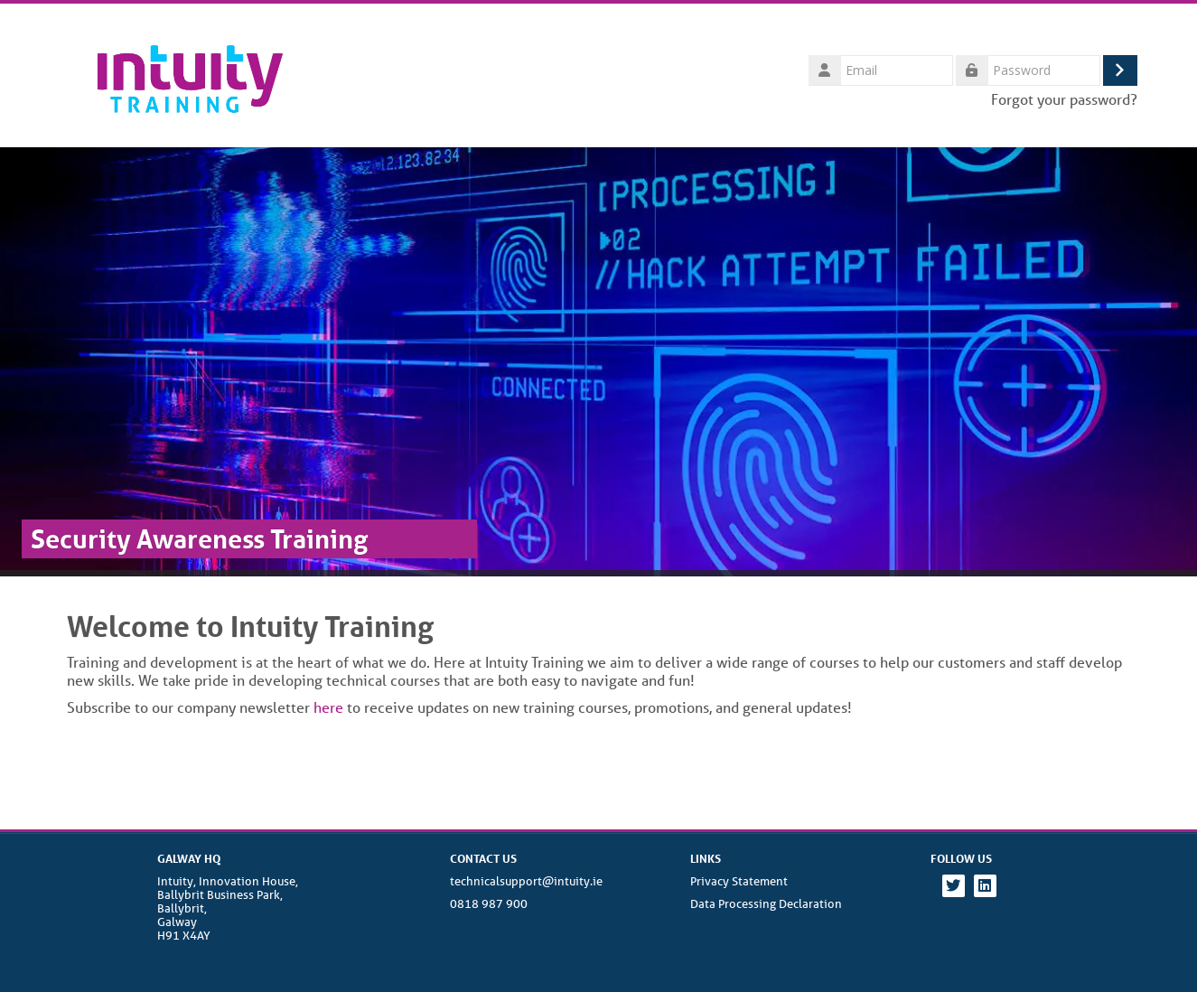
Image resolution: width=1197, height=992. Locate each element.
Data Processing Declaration (766, 904)
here (328, 706)
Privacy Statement (739, 881)
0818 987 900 (489, 904)
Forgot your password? (1064, 98)
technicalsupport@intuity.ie (526, 881)
